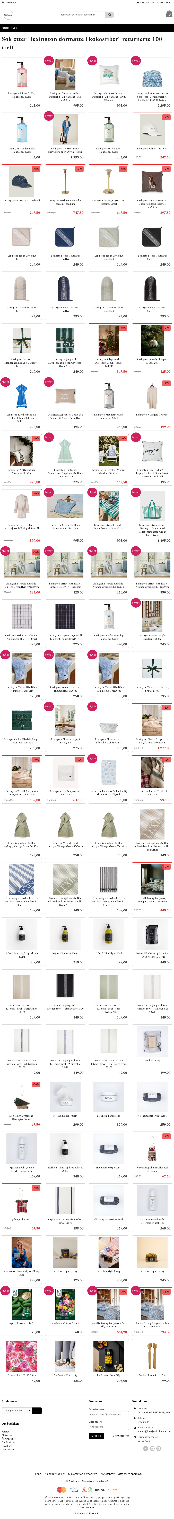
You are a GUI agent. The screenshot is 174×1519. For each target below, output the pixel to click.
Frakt (38, 1474)
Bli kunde (7, 1435)
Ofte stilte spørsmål (130, 1474)
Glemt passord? (121, 1436)
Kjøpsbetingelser (55, 1474)
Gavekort (7, 1446)
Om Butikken (8, 1442)
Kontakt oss (8, 1449)
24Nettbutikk (93, 1513)
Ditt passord (95, 1422)
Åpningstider (8, 1439)
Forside (6, 28)
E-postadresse (97, 1409)
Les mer (90, 1507)
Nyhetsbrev (108, 1474)
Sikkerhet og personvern (82, 1474)
